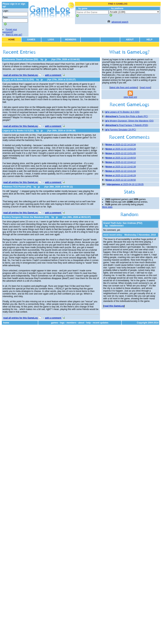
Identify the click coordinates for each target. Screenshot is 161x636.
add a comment (55, 75)
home (6, 322)
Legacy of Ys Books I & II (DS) (18, 79)
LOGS (51, 39)
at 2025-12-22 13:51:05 (120, 153)
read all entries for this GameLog (22, 75)
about (81, 322)
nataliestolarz (117, 225)
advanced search (120, 22)
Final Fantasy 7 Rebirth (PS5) (126, 125)
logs (62, 322)
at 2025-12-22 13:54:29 (120, 149)
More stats (107, 207)
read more (145, 87)
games (54, 322)
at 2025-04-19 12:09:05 (125, 184)
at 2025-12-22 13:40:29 (120, 175)
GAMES (31, 39)
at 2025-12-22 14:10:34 (120, 144)
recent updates (100, 322)
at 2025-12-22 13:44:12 (120, 162)
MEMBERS (70, 39)
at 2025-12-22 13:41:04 (120, 171)
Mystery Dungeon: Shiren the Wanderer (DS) (26, 217)
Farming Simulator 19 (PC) (120, 129)
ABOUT (130, 39)
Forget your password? (10, 30)
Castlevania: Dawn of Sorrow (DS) (20, 59)
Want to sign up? (14, 34)
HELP (149, 39)
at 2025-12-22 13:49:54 (120, 158)
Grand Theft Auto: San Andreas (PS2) (122, 223)
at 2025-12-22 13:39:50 (120, 180)
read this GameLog (114, 306)
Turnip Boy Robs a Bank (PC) (126, 116)
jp (46, 59)
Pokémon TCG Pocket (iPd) (17, 186)
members (71, 322)
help (88, 322)
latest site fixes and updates (123, 87)
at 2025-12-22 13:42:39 (120, 166)
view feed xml (130, 97)
